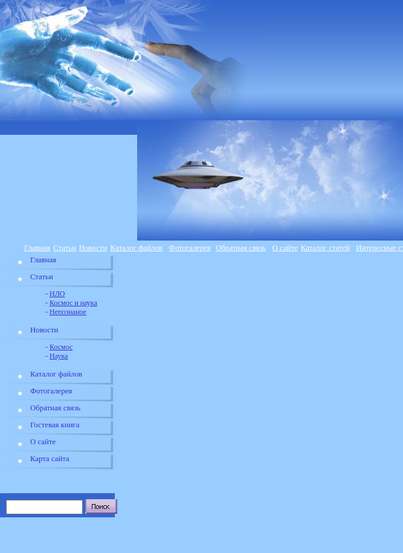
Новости (93, 248)
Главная (37, 248)
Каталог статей (325, 248)
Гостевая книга (54, 425)
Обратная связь (241, 248)
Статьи (64, 248)
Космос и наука (73, 303)
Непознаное (68, 312)
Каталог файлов (137, 248)
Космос (61, 347)
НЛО (57, 293)
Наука (59, 356)
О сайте (285, 248)
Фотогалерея (190, 248)
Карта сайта (49, 458)
